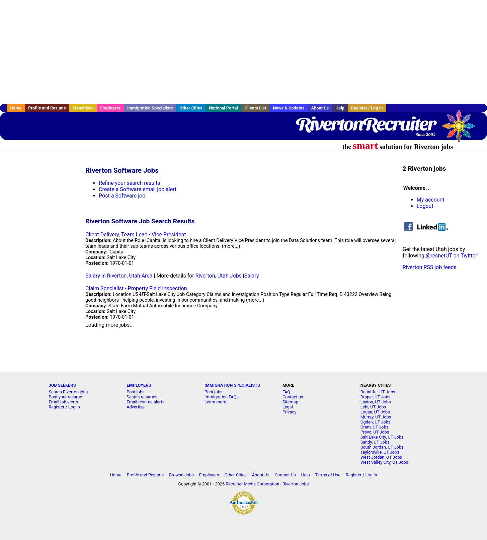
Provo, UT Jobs (374, 432)
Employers (110, 107)
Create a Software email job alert (137, 189)
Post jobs (135, 391)
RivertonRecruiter (365, 123)
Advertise (136, 406)
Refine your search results (129, 183)
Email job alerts (63, 401)
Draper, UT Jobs (375, 396)
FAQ (286, 391)
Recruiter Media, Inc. (462, 129)
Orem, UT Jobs (374, 427)
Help (339, 107)
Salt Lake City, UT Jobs (382, 437)
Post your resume (65, 396)
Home (15, 107)
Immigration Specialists (150, 107)
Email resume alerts (145, 401)
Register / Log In (367, 107)
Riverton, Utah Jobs (218, 276)
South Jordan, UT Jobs (382, 447)
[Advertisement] (243, 52)
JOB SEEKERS (62, 385)
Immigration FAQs (222, 396)
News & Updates (288, 107)
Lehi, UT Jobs (373, 406)
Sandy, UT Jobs (375, 442)
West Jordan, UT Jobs (381, 457)
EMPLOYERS (139, 385)
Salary (251, 276)
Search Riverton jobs (68, 391)
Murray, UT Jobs (375, 416)
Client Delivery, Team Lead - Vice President (135, 234)
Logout (425, 206)
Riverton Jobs (295, 483)
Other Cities (190, 107)
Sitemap (290, 401)
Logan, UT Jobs (375, 411)
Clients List (255, 107)
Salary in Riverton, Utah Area (118, 276)
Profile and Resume (47, 107)
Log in (74, 406)
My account (430, 200)
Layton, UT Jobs (375, 401)
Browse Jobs (181, 474)
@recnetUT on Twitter (451, 255)
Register (57, 406)
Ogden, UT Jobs (375, 422)
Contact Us (285, 474)
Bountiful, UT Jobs (377, 391)
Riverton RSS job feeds (430, 267)
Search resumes (142, 396)
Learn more (215, 401)
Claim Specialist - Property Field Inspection (136, 288)
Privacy (289, 411)
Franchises (83, 107)
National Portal (223, 107)
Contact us (292, 396)
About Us (320, 107)
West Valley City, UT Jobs (384, 462)
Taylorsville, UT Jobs (379, 452)
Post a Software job (122, 195)
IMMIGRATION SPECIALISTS (232, 385)
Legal (287, 406)
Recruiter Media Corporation (252, 483)
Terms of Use (327, 474)
